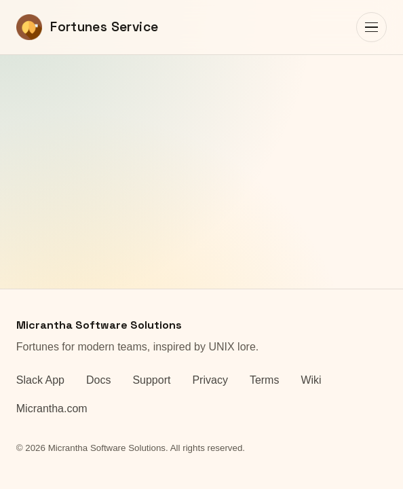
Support (151, 380)
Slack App (40, 380)
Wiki (311, 380)
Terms (265, 380)
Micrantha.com (52, 408)
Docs (98, 380)
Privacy (209, 380)
